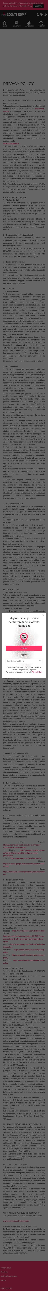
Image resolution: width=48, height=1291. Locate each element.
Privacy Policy (37, 672)
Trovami (24, 648)
